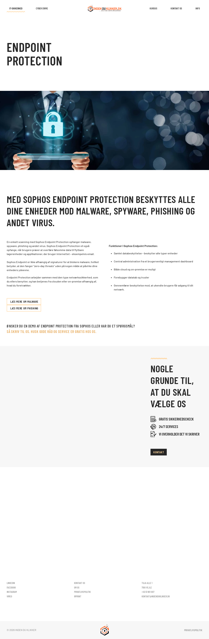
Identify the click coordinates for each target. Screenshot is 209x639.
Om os (76, 587)
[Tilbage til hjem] (104, 8)
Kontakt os (176, 8)
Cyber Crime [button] (42, 8)
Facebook (11, 587)
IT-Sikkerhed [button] (15, 8)
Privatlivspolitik (82, 591)
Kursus (153, 8)
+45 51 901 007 (148, 591)
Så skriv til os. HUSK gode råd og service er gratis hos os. (51, 331)
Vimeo (9, 596)
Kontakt (158, 452)
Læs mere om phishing (24, 308)
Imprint (77, 596)
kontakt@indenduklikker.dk (156, 596)
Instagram (12, 591)
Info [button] (197, 8)
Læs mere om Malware (24, 301)
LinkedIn (11, 582)
